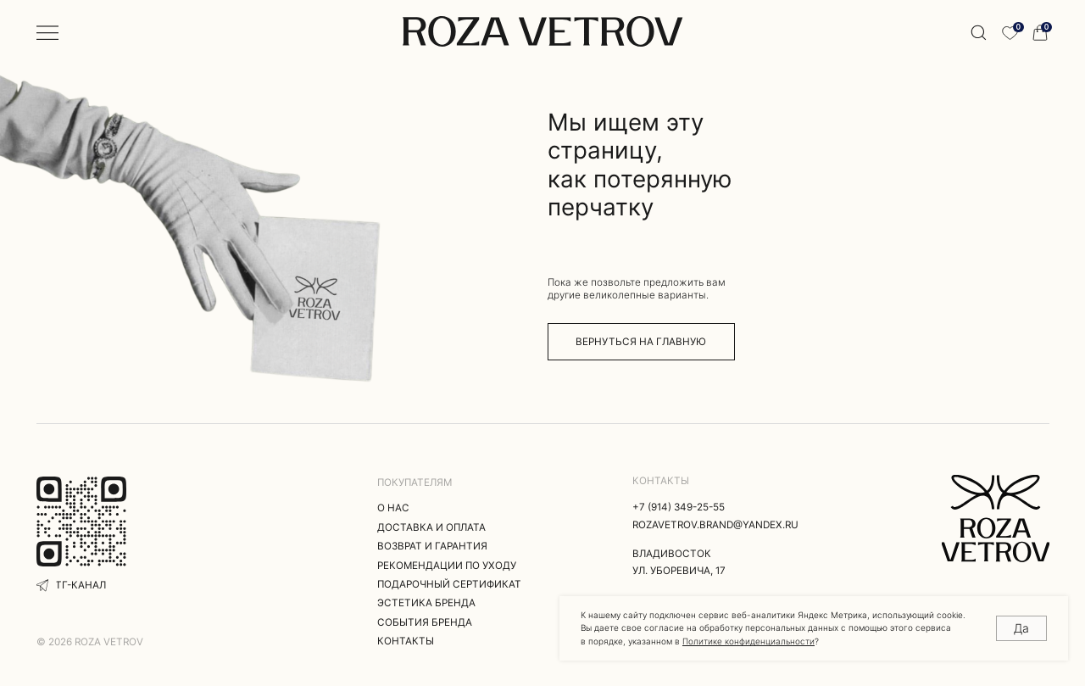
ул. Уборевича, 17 (679, 571)
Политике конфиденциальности (748, 641)
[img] (995, 518)
